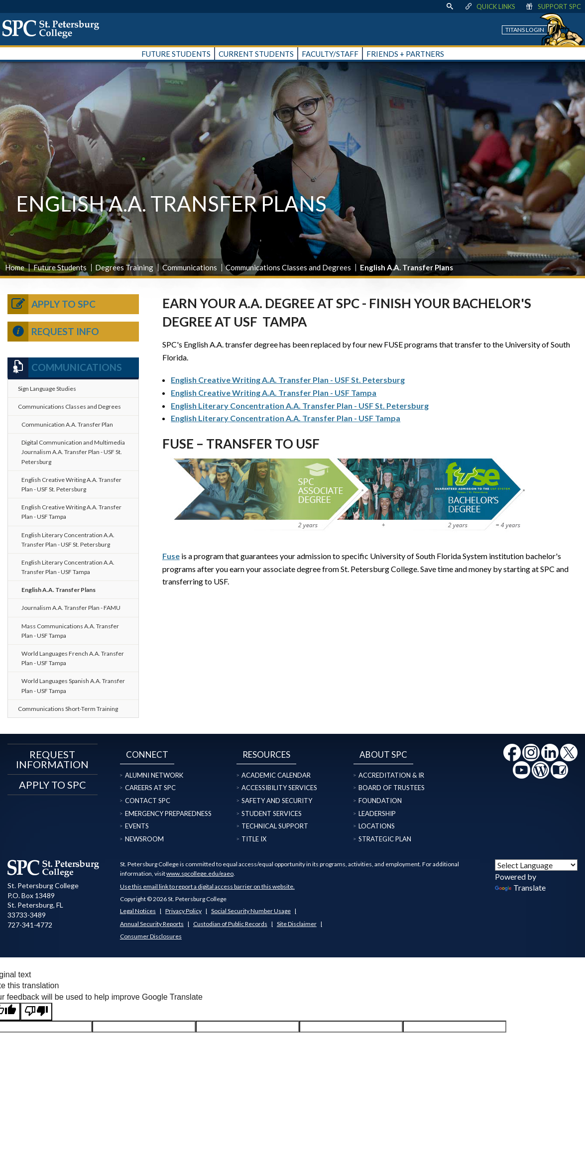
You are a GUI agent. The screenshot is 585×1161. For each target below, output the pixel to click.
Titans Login (524, 29)
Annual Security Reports (152, 924)
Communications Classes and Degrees (288, 267)
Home (14, 267)
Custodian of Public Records (230, 924)
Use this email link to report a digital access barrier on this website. (207, 886)
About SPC (383, 754)
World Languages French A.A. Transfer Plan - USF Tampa (72, 658)
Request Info (53, 332)
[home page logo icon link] (54, 29)
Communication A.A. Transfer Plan (67, 424)
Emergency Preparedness (168, 813)
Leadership (377, 813)
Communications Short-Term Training (68, 708)
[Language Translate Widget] (536, 865)
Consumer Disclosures (151, 936)
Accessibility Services (279, 788)
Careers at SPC (150, 788)
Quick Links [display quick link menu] (489, 6)
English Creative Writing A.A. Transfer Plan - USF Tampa (273, 392)
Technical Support (274, 826)
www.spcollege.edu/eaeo (200, 873)
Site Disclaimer (297, 924)
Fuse (171, 556)
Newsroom (144, 839)
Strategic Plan (384, 839)
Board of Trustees (391, 788)
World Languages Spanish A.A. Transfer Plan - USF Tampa (73, 685)
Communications (189, 267)
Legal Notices (138, 911)
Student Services (271, 813)
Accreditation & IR (391, 775)
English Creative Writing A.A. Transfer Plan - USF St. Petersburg (288, 379)
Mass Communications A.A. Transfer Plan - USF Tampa (70, 630)
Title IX (253, 839)
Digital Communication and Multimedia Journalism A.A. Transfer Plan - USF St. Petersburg (73, 452)
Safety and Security (276, 801)
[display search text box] (449, 6)
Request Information (52, 759)
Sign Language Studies (47, 388)
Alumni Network (154, 775)
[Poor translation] (36, 1012)
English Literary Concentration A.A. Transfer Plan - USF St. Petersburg (300, 405)
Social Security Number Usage (251, 911)
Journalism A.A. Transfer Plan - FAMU (70, 607)
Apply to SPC (51, 304)
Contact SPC (147, 801)
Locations (376, 826)
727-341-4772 (29, 925)
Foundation (380, 801)
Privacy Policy (183, 911)
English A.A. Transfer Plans (58, 589)
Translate (520, 887)
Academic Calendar (276, 775)
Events (137, 826)
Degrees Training (124, 267)
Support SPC (553, 6)
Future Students (60, 267)
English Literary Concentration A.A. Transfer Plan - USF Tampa (285, 418)
